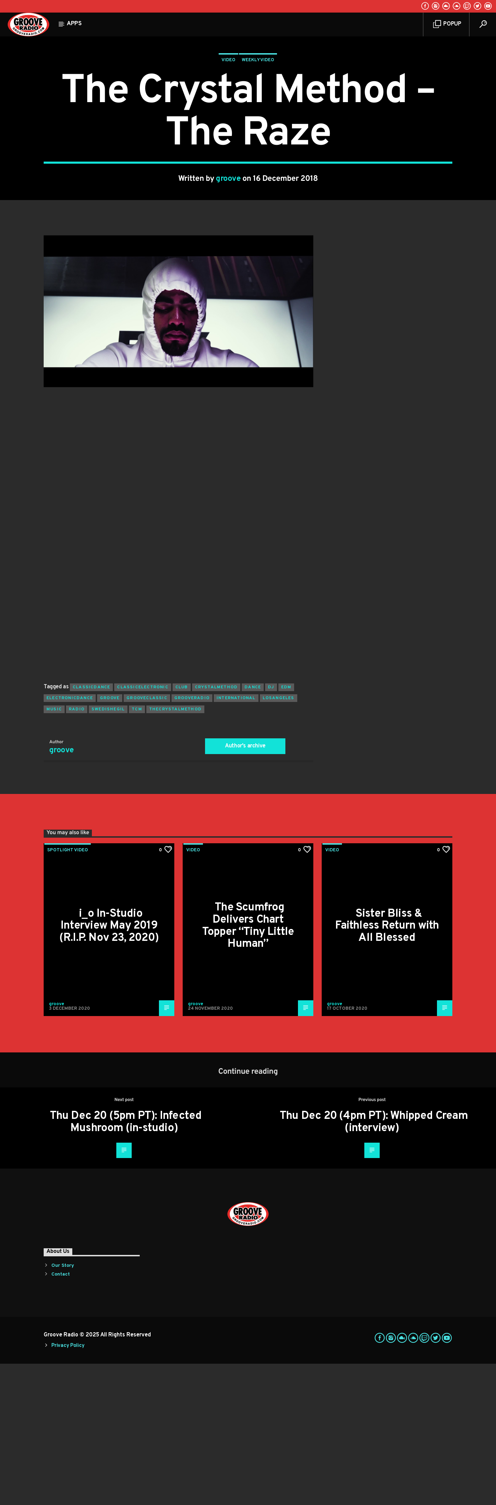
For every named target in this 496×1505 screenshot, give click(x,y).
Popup (447, 24)
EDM (286, 828)
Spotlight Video (67, 991)
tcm (137, 850)
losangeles (278, 839)
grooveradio (192, 839)
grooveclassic (146, 839)
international (236, 839)
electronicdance (69, 839)
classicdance (91, 828)
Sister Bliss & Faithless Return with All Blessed (387, 1067)
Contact (60, 1416)
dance (253, 828)
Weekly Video (258, 131)
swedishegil (108, 850)
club (181, 828)
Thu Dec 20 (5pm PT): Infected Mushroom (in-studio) (126, 1263)
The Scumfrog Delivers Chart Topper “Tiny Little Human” (248, 1067)
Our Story (62, 1407)
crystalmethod (216, 828)
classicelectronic (142, 828)
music (54, 850)
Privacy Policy (67, 1487)
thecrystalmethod (175, 850)
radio (77, 850)
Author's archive (245, 887)
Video (228, 131)
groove (228, 249)
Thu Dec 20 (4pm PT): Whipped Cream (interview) (374, 1263)
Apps (74, 24)
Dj (271, 828)
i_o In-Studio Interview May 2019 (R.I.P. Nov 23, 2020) (109, 1067)
